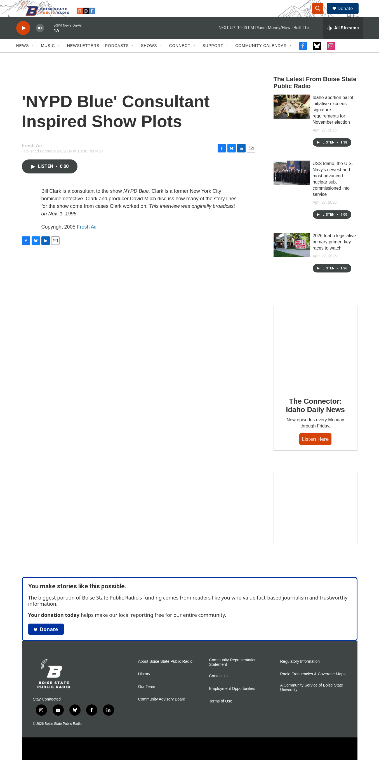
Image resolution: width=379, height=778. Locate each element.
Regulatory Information (300, 674)
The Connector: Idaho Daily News (315, 418)
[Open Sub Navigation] (33, 58)
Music (48, 58)
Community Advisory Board (161, 712)
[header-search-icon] (320, 14)
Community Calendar (261, 58)
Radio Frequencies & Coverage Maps (312, 687)
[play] (23, 40)
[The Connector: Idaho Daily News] (315, 360)
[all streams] (343, 40)
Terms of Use (220, 714)
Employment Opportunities (232, 701)
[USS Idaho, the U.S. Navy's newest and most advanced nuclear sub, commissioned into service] (292, 185)
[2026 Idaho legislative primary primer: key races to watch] (292, 257)
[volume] (40, 40)
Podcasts (117, 58)
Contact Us (219, 689)
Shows (149, 58)
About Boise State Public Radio (165, 674)
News (22, 58)
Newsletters (83, 58)
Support (213, 58)
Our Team (146, 699)
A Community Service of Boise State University (311, 700)
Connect (179, 58)
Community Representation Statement (233, 675)
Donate (348, 15)
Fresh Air (87, 239)
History (144, 687)
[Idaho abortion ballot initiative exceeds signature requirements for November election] (292, 119)
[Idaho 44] (315, 520)
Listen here (315, 451)
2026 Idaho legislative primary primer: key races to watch (334, 254)
